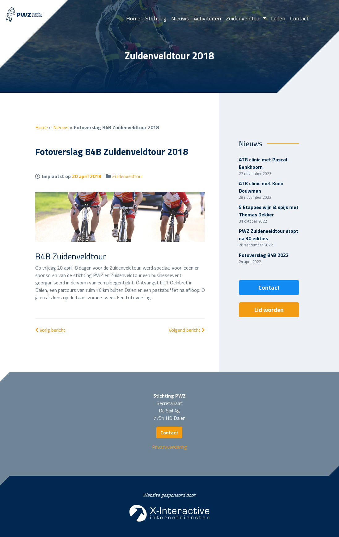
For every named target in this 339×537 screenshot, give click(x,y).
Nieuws (180, 18)
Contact (299, 18)
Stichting (155, 18)
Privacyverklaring (169, 447)
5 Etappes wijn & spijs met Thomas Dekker (269, 210)
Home (133, 18)
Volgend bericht (187, 330)
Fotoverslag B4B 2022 (264, 255)
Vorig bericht (50, 330)
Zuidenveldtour (243, 18)
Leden (278, 18)
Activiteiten (207, 18)
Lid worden (269, 309)
